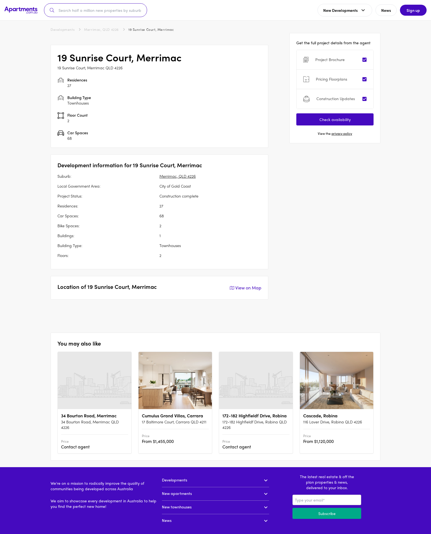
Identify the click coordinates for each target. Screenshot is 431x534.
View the (335, 133)
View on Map (245, 287)
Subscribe (327, 513)
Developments (62, 29)
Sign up (413, 10)
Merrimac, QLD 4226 (101, 29)
